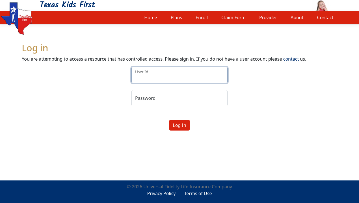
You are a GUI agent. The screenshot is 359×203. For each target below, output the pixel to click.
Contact (325, 17)
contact (291, 59)
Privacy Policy (161, 193)
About (297, 17)
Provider (268, 17)
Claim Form (233, 17)
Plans (176, 17)
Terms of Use (198, 193)
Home (150, 17)
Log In (179, 125)
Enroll (202, 17)
